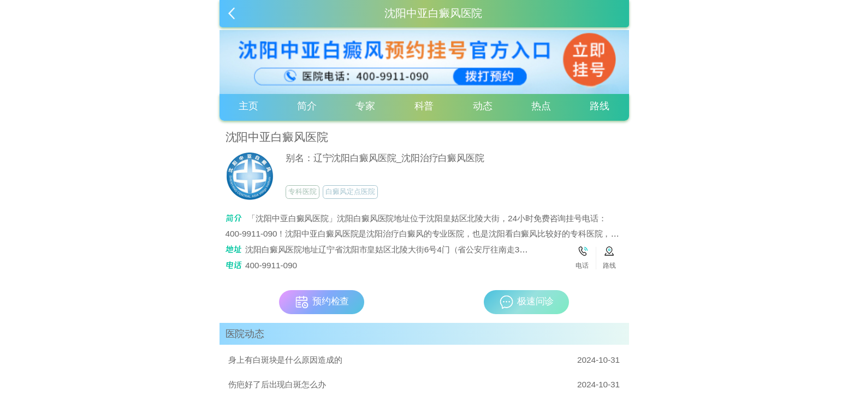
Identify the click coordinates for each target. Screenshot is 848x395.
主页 (248, 106)
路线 (599, 106)
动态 (483, 106)
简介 (307, 106)
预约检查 (321, 302)
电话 (582, 265)
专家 (365, 106)
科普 (424, 106)
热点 (541, 106)
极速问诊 (526, 302)
